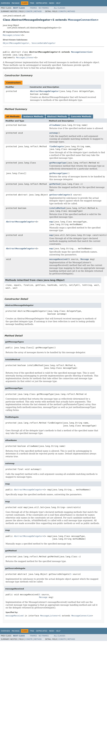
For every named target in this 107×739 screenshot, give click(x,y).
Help (58, 3)
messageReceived (58, 259)
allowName (54, 125)
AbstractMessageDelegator (44, 91)
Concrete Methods (81, 116)
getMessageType (57, 163)
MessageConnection (82, 19)
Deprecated (41, 3)
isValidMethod (57, 208)
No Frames (44, 8)
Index (51, 3)
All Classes (59, 8)
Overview (5, 3)
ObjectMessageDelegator (16, 43)
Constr (28, 11)
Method (38, 11)
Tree (32, 3)
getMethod (54, 184)
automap (53, 133)
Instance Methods (33, 116)
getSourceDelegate (59, 195)
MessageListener (12, 35)
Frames (33, 8)
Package (15, 3)
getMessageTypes (58, 173)
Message (84, 259)
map (51, 222)
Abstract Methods (57, 116)
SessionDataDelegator (44, 43)
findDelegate (56, 146)
